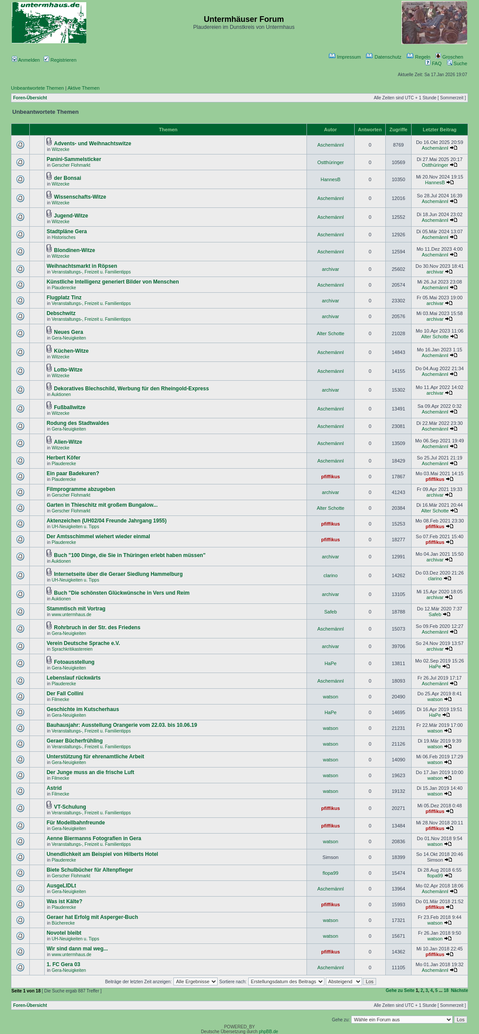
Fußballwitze (69, 407)
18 (446, 990)
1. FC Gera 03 (63, 964)
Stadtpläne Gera (66, 231)
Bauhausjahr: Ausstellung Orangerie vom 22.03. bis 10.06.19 (121, 725)
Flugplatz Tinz (63, 297)
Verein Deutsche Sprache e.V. (83, 643)
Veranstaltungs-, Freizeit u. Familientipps (91, 272)
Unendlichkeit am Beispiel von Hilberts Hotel (102, 854)
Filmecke (60, 699)
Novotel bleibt (63, 933)
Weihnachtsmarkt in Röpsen (81, 266)
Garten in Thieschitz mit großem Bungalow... (102, 505)
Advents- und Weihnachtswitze (92, 143)
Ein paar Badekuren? (72, 473)
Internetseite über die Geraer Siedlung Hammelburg (118, 574)
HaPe (330, 663)
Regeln (418, 57)
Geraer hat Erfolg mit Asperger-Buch (92, 917)
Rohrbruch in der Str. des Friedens (97, 627)
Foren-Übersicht (30, 97)
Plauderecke (64, 287)
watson (330, 696)
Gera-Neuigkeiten (69, 338)
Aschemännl (330, 144)
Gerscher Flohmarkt (71, 165)
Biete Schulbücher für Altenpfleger (89, 870)
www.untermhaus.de (72, 614)
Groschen (449, 57)
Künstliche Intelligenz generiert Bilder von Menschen (112, 282)
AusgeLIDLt (61, 886)
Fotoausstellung (74, 662)
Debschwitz (60, 313)
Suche (457, 63)
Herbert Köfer (63, 458)
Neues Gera (68, 332)
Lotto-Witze (68, 370)
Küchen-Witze (71, 351)
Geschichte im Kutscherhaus (82, 709)
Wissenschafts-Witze (80, 197)
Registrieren (60, 60)
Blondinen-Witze (74, 250)
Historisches (63, 237)
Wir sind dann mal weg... (77, 949)
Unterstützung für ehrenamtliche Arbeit (95, 757)
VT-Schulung (70, 807)
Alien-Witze (68, 442)
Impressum (345, 57)
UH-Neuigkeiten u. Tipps (75, 526)
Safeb (330, 611)
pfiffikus (330, 476)
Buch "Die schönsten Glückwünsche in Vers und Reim (122, 593)
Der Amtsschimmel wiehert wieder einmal (98, 536)
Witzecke (61, 149)
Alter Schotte (330, 333)
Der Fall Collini (64, 694)
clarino (331, 575)
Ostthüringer (330, 162)
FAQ (433, 63)
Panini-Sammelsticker (73, 159)
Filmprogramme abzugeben (80, 489)
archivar (330, 269)
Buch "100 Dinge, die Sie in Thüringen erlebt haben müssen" (129, 555)
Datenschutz (383, 57)
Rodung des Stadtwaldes (77, 423)
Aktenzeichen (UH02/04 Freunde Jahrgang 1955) (106, 521)
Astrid (54, 788)
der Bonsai (67, 178)
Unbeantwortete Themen (37, 88)
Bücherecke (63, 923)
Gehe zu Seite (400, 990)
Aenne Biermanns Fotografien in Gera (93, 838)
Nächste (459, 990)
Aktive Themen (83, 88)
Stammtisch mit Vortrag (75, 609)
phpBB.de (268, 1031)
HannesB (330, 179)
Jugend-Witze (71, 216)
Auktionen (60, 394)
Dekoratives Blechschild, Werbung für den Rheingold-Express (131, 389)
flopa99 (330, 873)
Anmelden (26, 60)
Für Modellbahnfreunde (75, 823)
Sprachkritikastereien (72, 649)
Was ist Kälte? (64, 901)
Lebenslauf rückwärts (73, 678)
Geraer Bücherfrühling (74, 741)
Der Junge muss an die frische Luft (90, 772)
